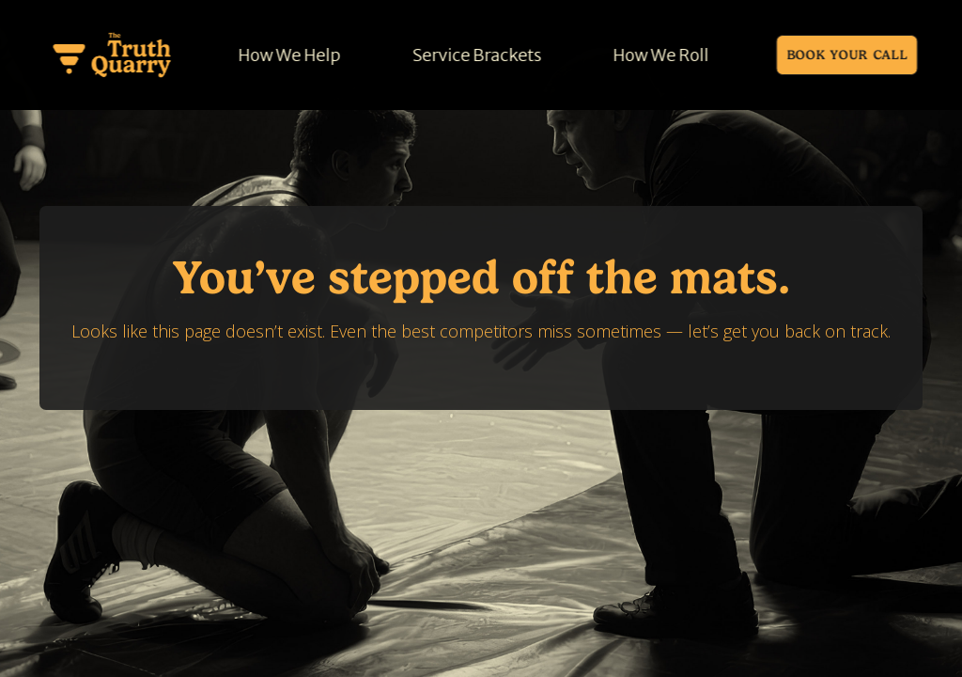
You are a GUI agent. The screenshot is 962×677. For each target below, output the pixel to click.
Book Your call (847, 54)
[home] (111, 55)
